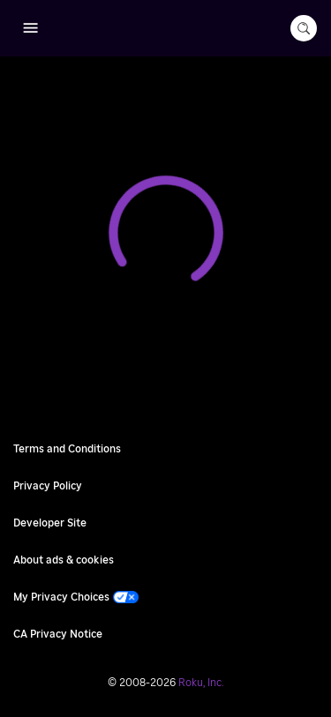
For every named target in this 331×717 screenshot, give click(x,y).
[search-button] (303, 28)
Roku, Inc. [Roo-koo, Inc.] (201, 682)
